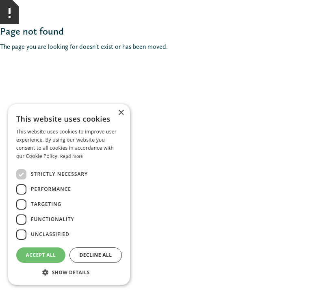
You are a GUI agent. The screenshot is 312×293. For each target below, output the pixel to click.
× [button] (121, 113)
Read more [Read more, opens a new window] (71, 156)
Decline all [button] (96, 254)
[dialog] (69, 194)
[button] (69, 272)
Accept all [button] (41, 254)
